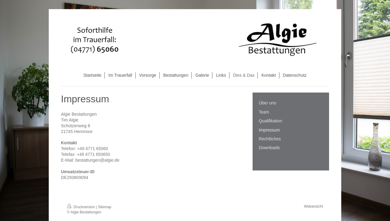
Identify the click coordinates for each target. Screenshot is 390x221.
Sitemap (104, 207)
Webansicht (313, 206)
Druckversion (81, 207)
